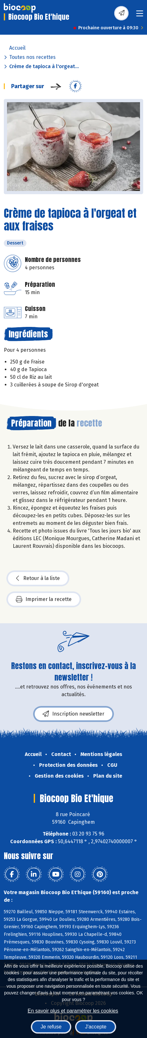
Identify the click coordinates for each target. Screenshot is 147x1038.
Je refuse (51, 1026)
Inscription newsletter (73, 714)
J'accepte (95, 1026)
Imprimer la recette (44, 599)
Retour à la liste (38, 578)
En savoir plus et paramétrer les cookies (73, 1010)
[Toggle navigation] (139, 15)
